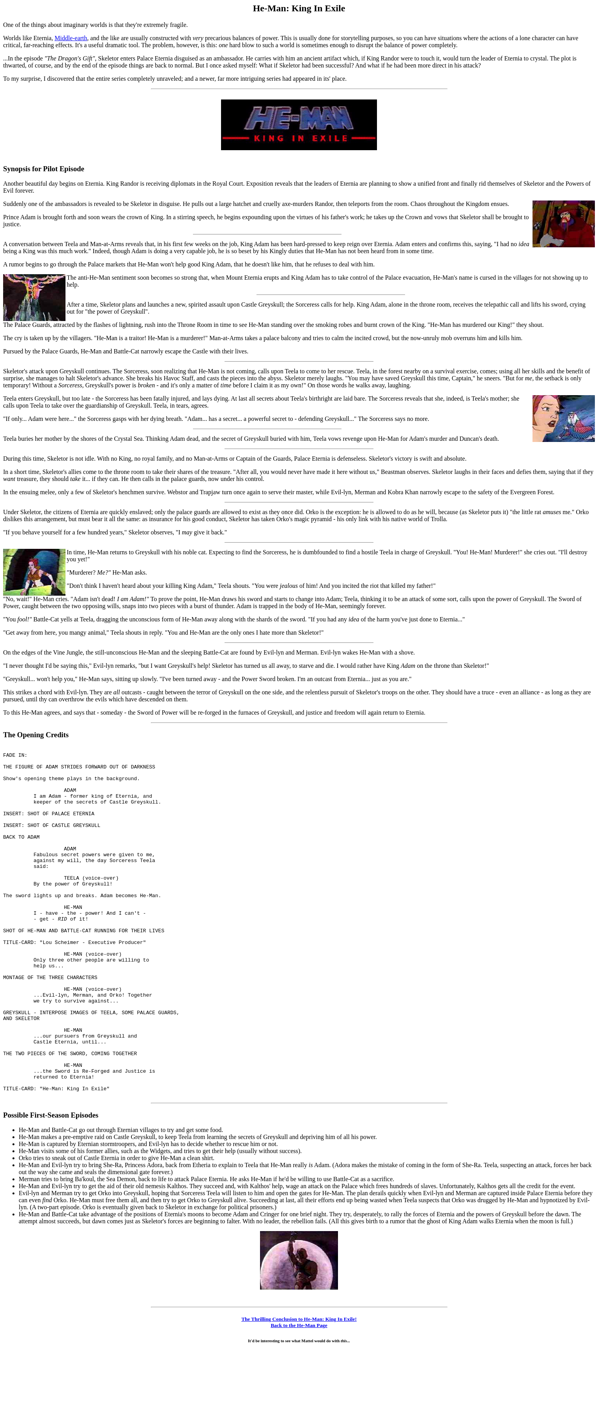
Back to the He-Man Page (299, 1395)
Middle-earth (71, 38)
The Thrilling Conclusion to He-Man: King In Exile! (299, 1389)
